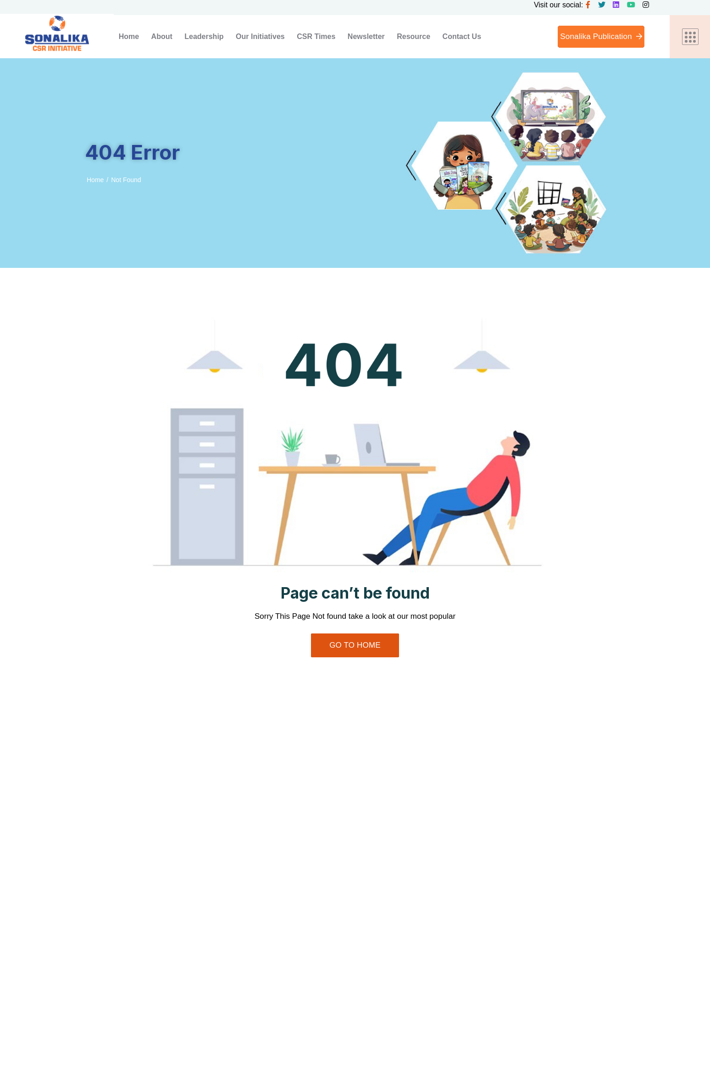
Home (95, 179)
